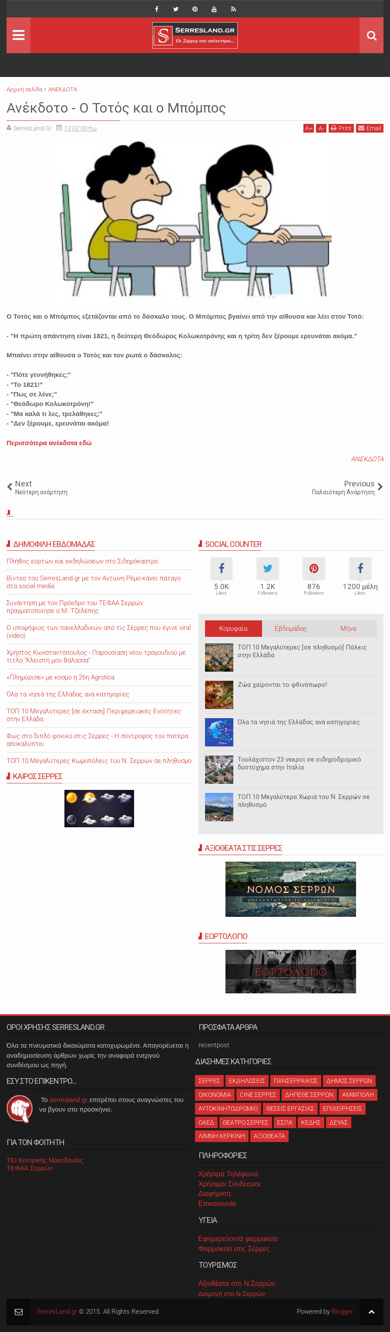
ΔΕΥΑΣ (338, 1122)
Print (341, 128)
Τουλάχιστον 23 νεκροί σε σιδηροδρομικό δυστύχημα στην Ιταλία (299, 763)
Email (369, 128)
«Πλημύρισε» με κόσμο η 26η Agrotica (60, 677)
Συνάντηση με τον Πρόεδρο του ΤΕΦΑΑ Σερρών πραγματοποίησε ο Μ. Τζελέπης (75, 607)
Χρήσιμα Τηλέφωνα (228, 1174)
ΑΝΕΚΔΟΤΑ (367, 459)
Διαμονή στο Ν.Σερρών (232, 1293)
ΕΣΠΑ (284, 1122)
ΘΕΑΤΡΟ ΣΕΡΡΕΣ (246, 1122)
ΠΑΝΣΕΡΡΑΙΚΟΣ (296, 1080)
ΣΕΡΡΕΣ (209, 1080)
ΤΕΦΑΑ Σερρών (30, 1168)
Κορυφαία (233, 629)
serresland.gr (69, 1099)
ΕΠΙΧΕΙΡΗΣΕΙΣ (342, 1108)
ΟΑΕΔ (206, 1122)
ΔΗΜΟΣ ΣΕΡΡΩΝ (349, 1080)
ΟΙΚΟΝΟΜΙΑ (214, 1094)
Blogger (342, 1311)
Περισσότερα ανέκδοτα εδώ (49, 442)
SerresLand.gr (57, 1311)
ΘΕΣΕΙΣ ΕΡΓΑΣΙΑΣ (290, 1108)
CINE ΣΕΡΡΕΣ (258, 1094)
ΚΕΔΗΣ (311, 1122)
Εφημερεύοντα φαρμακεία (238, 1238)
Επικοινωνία (217, 1203)
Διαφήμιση (214, 1193)
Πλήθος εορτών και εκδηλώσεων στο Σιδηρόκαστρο (82, 561)
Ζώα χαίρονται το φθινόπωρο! (282, 685)
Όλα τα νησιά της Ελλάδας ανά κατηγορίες (299, 722)
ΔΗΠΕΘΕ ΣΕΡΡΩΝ (309, 1094)
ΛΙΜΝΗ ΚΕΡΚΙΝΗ (221, 1135)
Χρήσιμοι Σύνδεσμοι (229, 1184)
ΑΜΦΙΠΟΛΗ (358, 1094)
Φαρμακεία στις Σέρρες (234, 1248)
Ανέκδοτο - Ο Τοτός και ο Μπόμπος (116, 108)
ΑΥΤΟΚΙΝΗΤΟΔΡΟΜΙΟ (228, 1108)
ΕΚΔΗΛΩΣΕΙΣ (247, 1080)
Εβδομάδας (291, 629)
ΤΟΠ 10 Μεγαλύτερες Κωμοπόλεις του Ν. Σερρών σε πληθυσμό (99, 761)
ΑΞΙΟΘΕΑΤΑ (269, 1135)
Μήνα (348, 629)
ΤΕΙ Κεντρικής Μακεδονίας (45, 1160)
